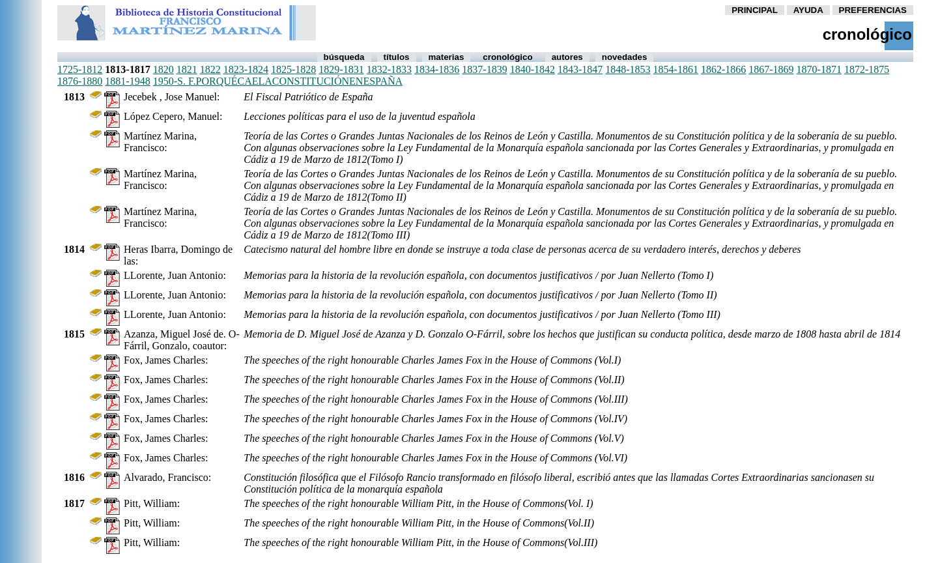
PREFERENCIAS (873, 10)
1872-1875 (866, 69)
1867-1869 (770, 69)
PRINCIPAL (755, 10)
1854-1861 (675, 69)
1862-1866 (723, 69)
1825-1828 (293, 69)
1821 (187, 69)
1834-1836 (436, 69)
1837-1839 (484, 69)
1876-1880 (79, 81)
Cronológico (507, 57)
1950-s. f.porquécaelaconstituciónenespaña (278, 81)
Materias (446, 57)
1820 (163, 69)
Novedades (624, 57)
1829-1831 (341, 69)
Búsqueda (344, 57)
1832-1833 (389, 69)
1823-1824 (245, 69)
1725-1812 (79, 69)
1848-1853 (627, 69)
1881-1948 (127, 81)
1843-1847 (580, 69)
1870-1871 (819, 69)
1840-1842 (532, 69)
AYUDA (808, 10)
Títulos (397, 57)
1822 (210, 69)
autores (567, 57)
